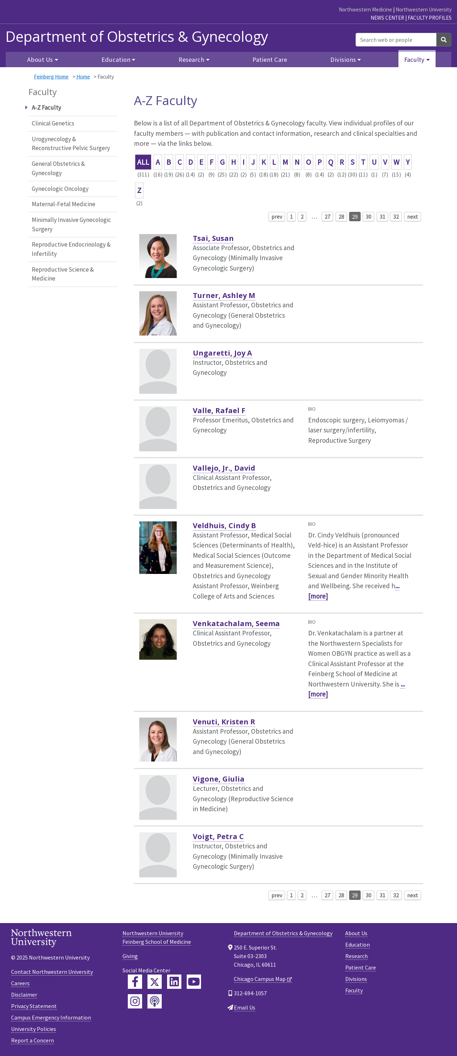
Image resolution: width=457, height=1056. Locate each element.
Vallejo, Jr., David (224, 468)
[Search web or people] (396, 39)
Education (357, 944)
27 (327, 216)
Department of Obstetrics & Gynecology (136, 36)
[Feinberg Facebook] (135, 982)
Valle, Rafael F (219, 410)
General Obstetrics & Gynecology (58, 168)
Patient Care (269, 59)
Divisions (356, 978)
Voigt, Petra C (218, 836)
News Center (387, 17)
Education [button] (115, 59)
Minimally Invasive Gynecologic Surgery (71, 224)
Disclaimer (24, 994)
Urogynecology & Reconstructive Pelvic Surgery (71, 143)
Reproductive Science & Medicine (63, 274)
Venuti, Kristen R (224, 722)
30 (368, 216)
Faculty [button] (414, 59)
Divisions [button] (343, 59)
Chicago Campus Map (260, 978)
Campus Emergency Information (51, 1017)
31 (382, 216)
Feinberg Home (51, 76)
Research (356, 956)
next (412, 216)
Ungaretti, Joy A (222, 353)
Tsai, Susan (213, 238)
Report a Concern (32, 1040)
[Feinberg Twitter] (154, 982)
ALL (143, 162)
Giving (130, 956)
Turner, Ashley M (224, 295)
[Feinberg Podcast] (154, 1001)
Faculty (354, 990)
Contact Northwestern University (52, 971)
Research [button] (191, 59)
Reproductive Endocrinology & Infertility (71, 249)
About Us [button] (40, 59)
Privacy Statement (34, 1006)
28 (341, 216)
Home (83, 76)
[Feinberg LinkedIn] (174, 982)
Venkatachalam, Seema (236, 623)
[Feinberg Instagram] (135, 1001)
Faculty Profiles (430, 17)
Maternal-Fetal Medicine (63, 204)
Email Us (244, 1007)
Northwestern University (424, 9)
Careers (20, 983)
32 (396, 216)
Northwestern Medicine (365, 9)
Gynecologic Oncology (60, 189)
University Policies (33, 1028)
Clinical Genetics (53, 123)
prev (276, 216)
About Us (356, 933)
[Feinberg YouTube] (194, 982)
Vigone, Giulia (219, 779)
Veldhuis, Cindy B (224, 525)
